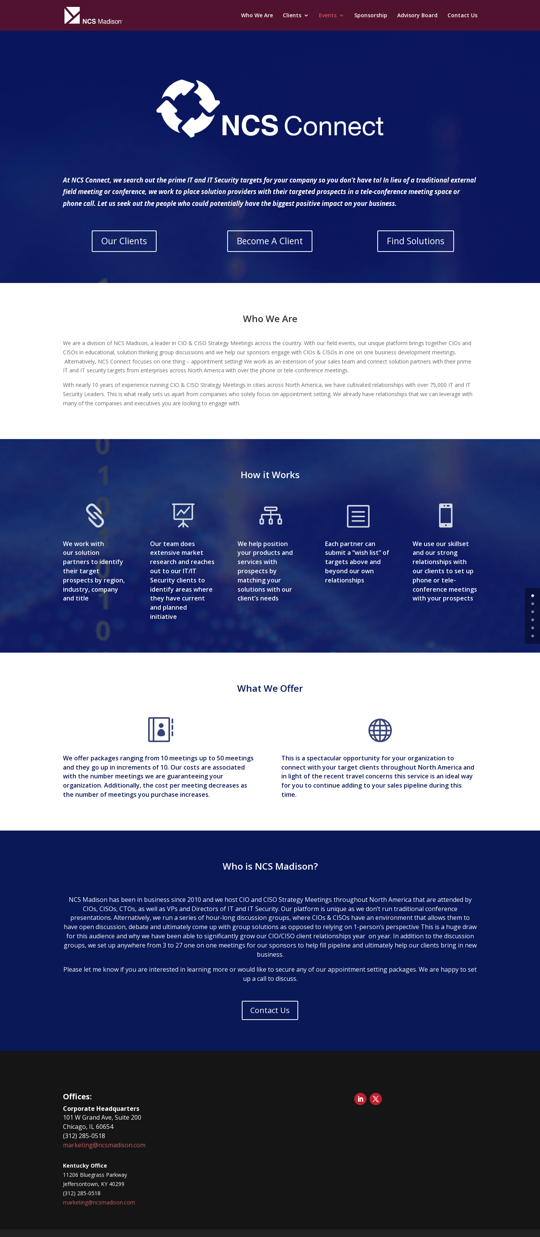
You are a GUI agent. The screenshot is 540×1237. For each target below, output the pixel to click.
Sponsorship (370, 16)
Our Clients (124, 241)
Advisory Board (417, 16)
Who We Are (257, 16)
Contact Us (462, 16)
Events (328, 16)
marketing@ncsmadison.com (104, 1145)
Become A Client (270, 241)
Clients (292, 16)
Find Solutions (415, 241)
